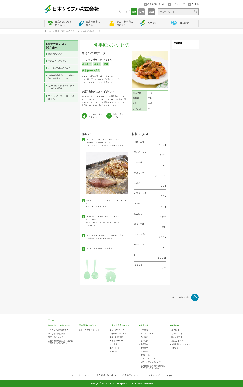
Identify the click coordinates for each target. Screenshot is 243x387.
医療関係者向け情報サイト (90, 330)
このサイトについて (80, 375)
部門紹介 (175, 348)
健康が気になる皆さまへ (63, 23)
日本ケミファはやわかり (151, 362)
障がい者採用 (177, 337)
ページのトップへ (181, 297)
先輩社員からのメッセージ (182, 344)
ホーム (47, 31)
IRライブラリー (116, 341)
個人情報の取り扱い (106, 375)
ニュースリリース (117, 330)
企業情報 (152, 23)
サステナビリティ (148, 358)
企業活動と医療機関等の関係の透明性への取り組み (153, 367)
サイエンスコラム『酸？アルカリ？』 (61, 97)
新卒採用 (175, 330)
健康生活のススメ (56, 54)
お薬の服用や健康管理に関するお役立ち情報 (61, 87)
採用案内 (185, 23)
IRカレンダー (115, 348)
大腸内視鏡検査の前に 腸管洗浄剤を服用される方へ (61, 77)
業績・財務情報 (116, 337)
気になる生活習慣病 (57, 61)
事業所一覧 (145, 355)
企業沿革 (144, 344)
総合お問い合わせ (156, 4)
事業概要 (144, 348)
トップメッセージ (148, 334)
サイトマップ (178, 4)
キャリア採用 (177, 334)
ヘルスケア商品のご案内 (58, 330)
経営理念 (144, 330)
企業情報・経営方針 (118, 334)
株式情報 (113, 344)
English (195, 4)
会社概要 (144, 337)
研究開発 (144, 351)
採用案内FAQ (177, 341)
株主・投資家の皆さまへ (125, 23)
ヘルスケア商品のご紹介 (59, 68)
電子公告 (113, 351)
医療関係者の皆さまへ (93, 23)
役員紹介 (144, 341)
